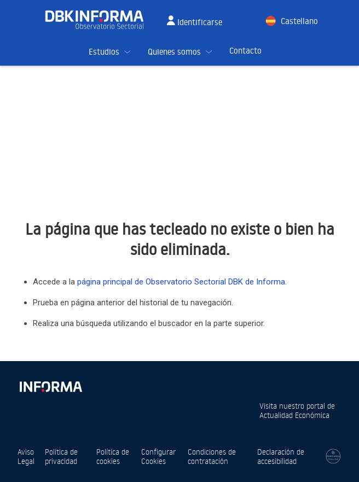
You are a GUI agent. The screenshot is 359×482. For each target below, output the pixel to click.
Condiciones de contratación (212, 456)
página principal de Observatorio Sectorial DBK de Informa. (182, 282)
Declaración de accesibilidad (280, 456)
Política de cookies (112, 456)
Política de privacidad (61, 456)
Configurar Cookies (158, 456)
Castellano (299, 21)
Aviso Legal (26, 456)
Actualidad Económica (294, 415)
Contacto (245, 50)
